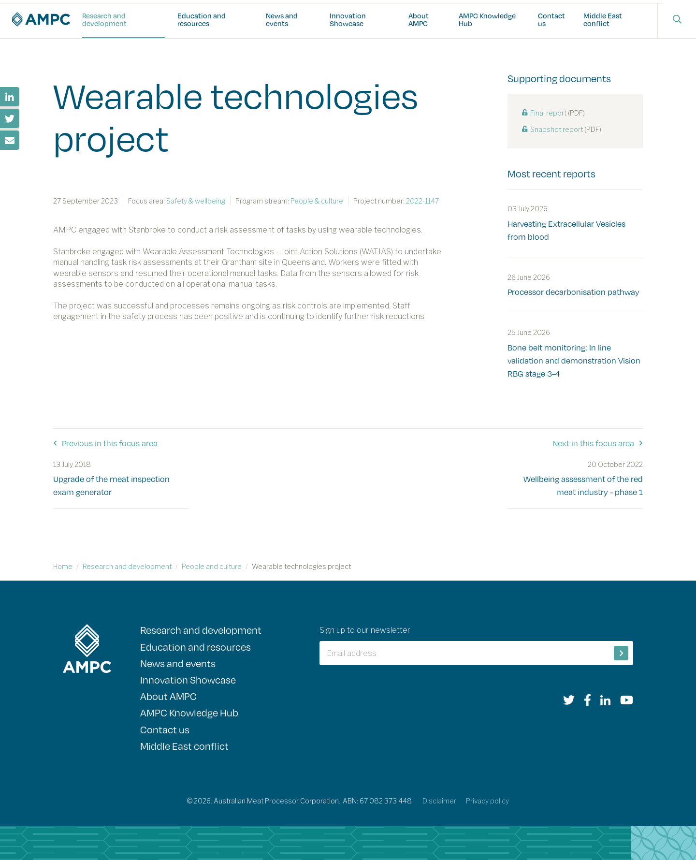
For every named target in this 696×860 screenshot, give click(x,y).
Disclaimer (439, 801)
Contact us (551, 19)
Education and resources (201, 19)
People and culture (212, 566)
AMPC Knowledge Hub (487, 19)
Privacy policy (487, 801)
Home (62, 566)
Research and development (104, 19)
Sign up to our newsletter (364, 630)
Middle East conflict (602, 19)
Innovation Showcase (348, 19)
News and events (282, 19)
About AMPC (418, 19)
